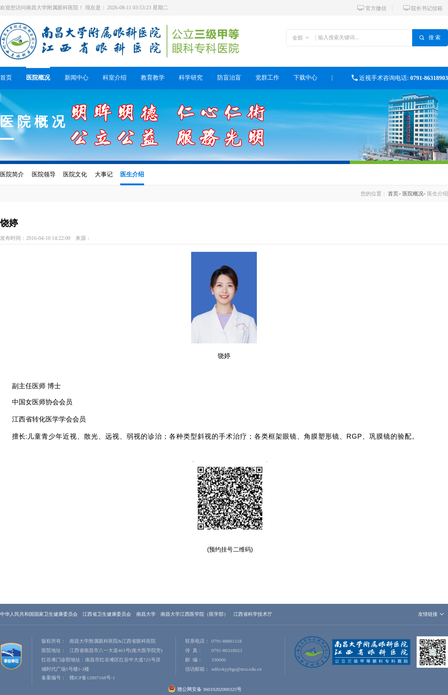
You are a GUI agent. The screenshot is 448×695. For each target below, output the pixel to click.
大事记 (104, 174)
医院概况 (38, 77)
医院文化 (75, 174)
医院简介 (12, 174)
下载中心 (305, 77)
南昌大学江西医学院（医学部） (194, 614)
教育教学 (153, 77)
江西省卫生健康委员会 (107, 614)
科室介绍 (115, 77)
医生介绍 (132, 174)
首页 (6, 77)
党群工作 (267, 77)
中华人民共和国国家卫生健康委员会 (39, 614)
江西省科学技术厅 (252, 614)
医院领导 (44, 174)
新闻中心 (76, 77)
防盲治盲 (229, 77)
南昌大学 (146, 614)
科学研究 (191, 77)
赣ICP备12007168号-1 (92, 677)
